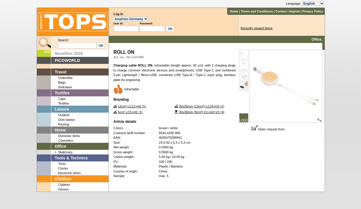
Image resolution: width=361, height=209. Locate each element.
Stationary (65, 152)
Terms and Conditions (257, 11)
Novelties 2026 (69, 53)
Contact (281, 11)
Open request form (268, 129)
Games (63, 189)
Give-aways (66, 119)
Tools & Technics (71, 158)
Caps (62, 98)
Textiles (62, 93)
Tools (62, 163)
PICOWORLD (67, 60)
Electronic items (69, 173)
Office (60, 146)
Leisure (62, 109)
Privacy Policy (312, 11)
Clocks (63, 168)
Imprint (294, 11)
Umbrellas (65, 78)
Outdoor (64, 115)
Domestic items (69, 136)
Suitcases (65, 87)
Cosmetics (65, 140)
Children (63, 178)
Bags (61, 82)
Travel (60, 72)
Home (234, 11)
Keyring (63, 124)
